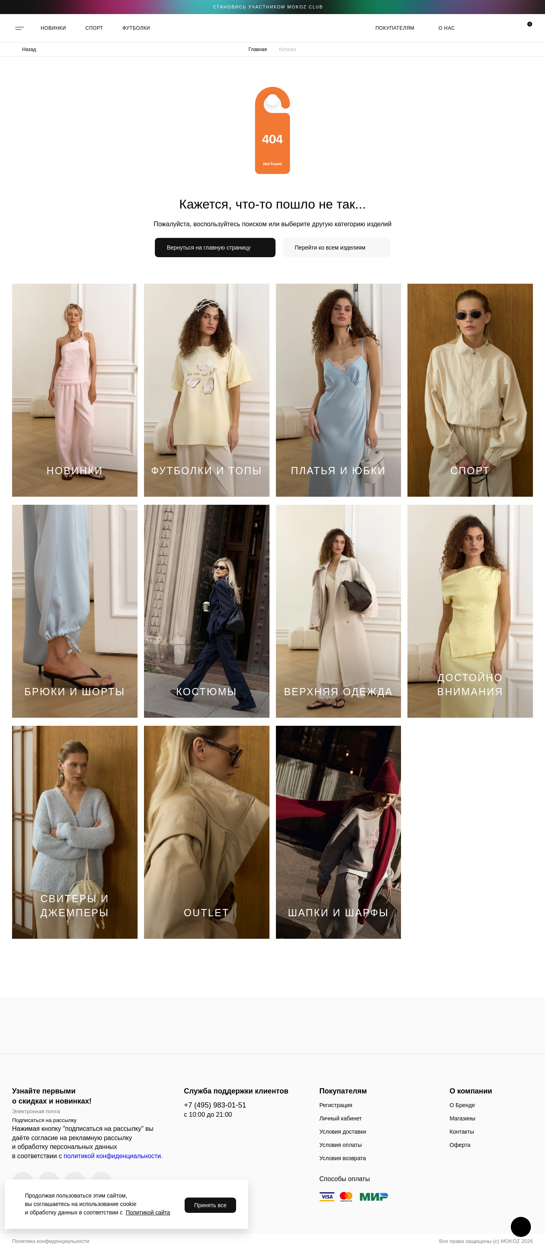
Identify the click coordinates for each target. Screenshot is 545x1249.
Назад (29, 49)
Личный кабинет (340, 1118)
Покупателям (394, 28)
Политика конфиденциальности (50, 1241)
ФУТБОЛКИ (136, 28)
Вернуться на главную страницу (209, 247)
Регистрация (335, 1105)
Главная (258, 49)
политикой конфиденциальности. (113, 1156)
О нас (446, 28)
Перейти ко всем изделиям (330, 247)
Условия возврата (342, 1158)
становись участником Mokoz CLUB (268, 6)
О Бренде (462, 1105)
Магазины (462, 1118)
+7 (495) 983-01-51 (215, 1105)
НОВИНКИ (53, 28)
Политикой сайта (148, 1212)
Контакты (462, 1131)
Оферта (460, 1145)
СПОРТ (94, 28)
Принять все (210, 1205)
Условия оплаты (340, 1145)
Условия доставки (342, 1131)
